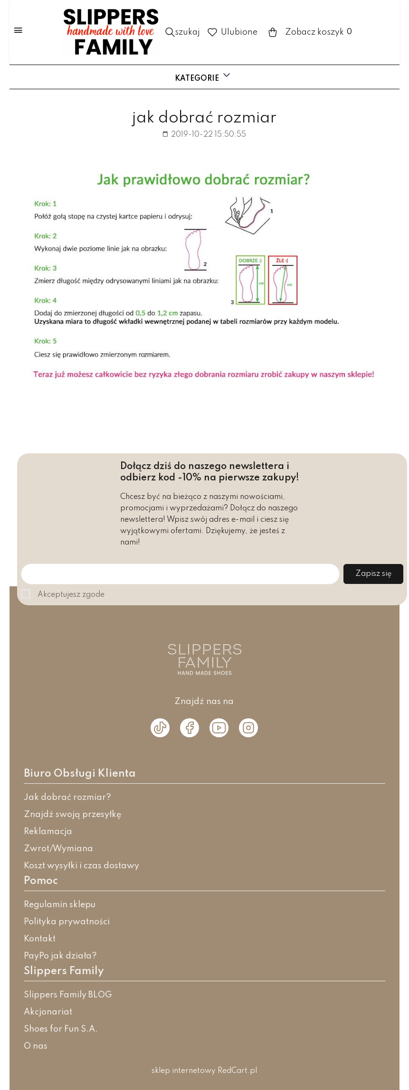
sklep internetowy (184, 1071)
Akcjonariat (48, 1012)
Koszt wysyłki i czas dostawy (81, 866)
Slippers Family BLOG (68, 995)
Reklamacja (48, 831)
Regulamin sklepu (59, 905)
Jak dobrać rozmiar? (67, 797)
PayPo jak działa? (60, 956)
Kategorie (203, 76)
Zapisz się (373, 574)
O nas (36, 1046)
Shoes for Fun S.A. (61, 1029)
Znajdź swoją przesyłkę (73, 814)
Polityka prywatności (67, 922)
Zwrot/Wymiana (58, 849)
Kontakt (40, 939)
